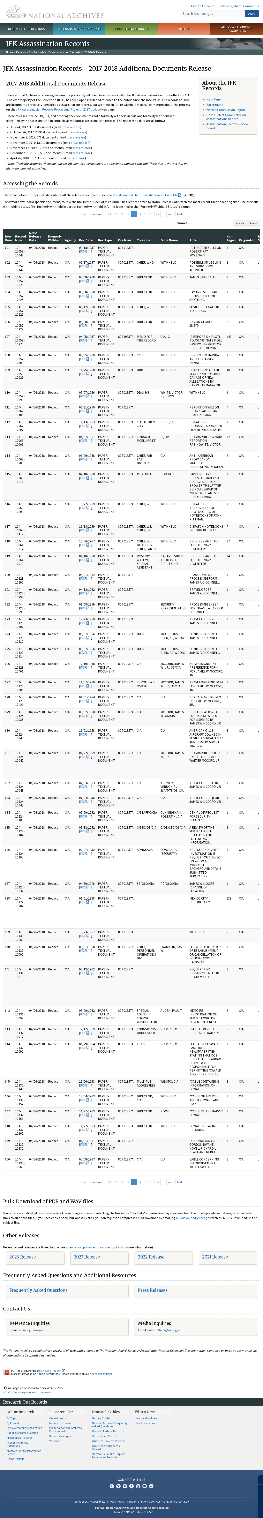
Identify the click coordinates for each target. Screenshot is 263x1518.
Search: (182, 223)
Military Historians (60, 1423)
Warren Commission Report (226, 110)
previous (95, 214)
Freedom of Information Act (143, 1501)
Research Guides (106, 1412)
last (179, 214)
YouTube (138, 1486)
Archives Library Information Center (24, 1452)
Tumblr (131, 1486)
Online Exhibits (15, 1459)
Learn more (226, 1510)
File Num (124, 240)
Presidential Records (19, 1438)
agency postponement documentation (93, 1247)
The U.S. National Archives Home (54, 11)
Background (214, 105)
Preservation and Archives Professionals (65, 1429)
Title (193, 240)
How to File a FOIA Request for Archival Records (108, 1455)
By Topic (12, 1418)
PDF (83, 251)
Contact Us (251, 6)
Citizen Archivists (203, 6)
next (171, 214)
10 (116, 214)
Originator (247, 240)
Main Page (213, 99)
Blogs (144, 1486)
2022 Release (151, 1257)
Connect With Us (131, 1480)
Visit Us (184, 29)
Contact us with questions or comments (27, 1392)
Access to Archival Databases (18, 1444)
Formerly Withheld (55, 238)
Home (9, 52)
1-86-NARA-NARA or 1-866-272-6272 (132, 1512)
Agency (70, 240)
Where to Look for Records (109, 1441)
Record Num (20, 238)
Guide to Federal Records (108, 1431)
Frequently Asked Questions (38, 1290)
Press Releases (152, 1290)
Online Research (20, 1412)
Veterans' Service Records (79, 29)
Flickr (151, 1486)
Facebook (111, 1486)
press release (71, 127)
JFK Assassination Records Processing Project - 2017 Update (58, 109)
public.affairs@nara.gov (163, 1330)
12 (127, 214)
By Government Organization (24, 1428)
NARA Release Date (35, 236)
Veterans (54, 1441)
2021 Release (215, 1257)
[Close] (258, 1479)
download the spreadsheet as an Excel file (148, 195)
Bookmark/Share (229, 6)
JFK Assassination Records (63, 52)
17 (157, 214)
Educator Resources (131, 29)
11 (121, 214)
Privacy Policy (115, 1501)
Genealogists (57, 1418)
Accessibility (97, 1501)
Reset (253, 223)
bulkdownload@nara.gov (193, 1218)
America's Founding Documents (237, 29)
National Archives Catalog (22, 1433)
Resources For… (62, 1412)
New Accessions (145, 1423)
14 (139, 214)
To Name (143, 240)
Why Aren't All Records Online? (106, 1447)
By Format (13, 1423)
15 (145, 214)
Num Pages (231, 238)
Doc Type (105, 240)
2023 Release (87, 1257)
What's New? (145, 1412)
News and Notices (146, 1418)
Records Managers (61, 1436)
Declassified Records (105, 1436)
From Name (169, 240)
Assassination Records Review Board (227, 126)
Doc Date (86, 240)
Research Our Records (26, 29)
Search (252, 13)
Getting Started (101, 1418)
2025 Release (22, 1257)
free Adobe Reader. (51, 1371)
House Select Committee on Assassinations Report (226, 117)
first (84, 214)
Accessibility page (101, 1374)
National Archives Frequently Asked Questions (109, 1424)
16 (151, 214)
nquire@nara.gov (32, 1330)
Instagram (124, 1486)
